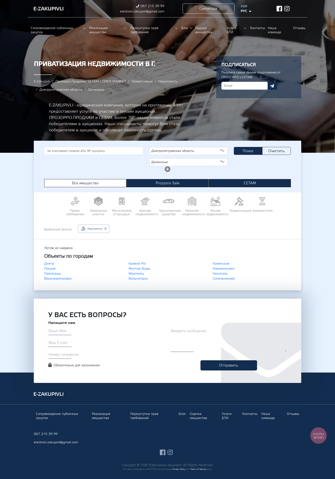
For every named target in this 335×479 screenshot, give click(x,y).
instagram (287, 8)
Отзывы (298, 28)
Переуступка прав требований (144, 30)
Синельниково (224, 278)
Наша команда (274, 30)
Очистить (276, 151)
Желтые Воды (139, 268)
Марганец (136, 273)
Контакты (257, 28)
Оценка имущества (203, 30)
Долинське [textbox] (186, 162)
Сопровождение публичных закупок (52, 30)
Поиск (248, 151)
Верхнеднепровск (58, 278)
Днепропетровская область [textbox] (186, 150)
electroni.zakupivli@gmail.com (142, 11)
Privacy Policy (179, 469)
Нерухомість (167, 81)
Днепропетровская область (60, 90)
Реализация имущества (98, 30)
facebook (279, 8)
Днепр (49, 263)
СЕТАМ (250, 183)
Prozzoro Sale (168, 183)
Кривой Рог (137, 263)
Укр (244, 6)
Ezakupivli (48, 9)
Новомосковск (224, 268)
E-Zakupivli (42, 81)
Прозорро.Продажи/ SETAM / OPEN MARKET (90, 81)
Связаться (208, 8)
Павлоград (52, 273)
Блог (184, 28)
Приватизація (142, 81)
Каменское (221, 263)
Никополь (220, 273)
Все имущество (85, 183)
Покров (50, 268)
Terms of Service (198, 469)
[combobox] (188, 151)
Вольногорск (138, 278)
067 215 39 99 (152, 6)
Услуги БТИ (231, 30)
